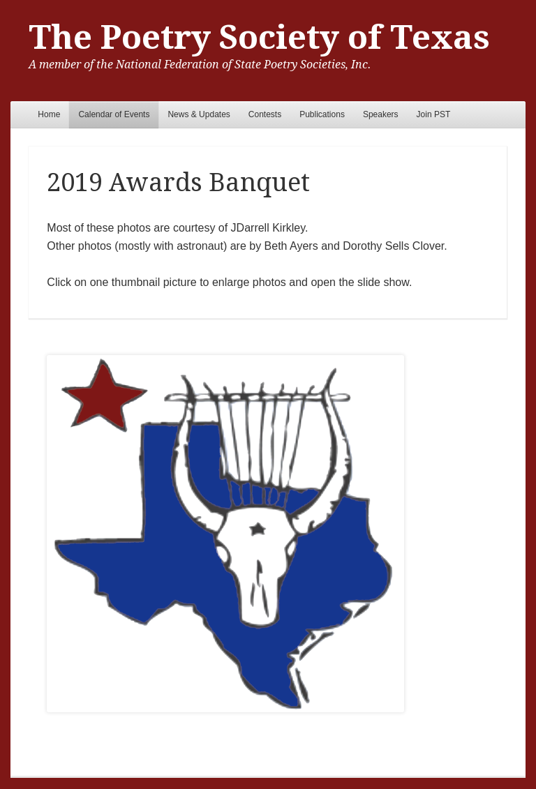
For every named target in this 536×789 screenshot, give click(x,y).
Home (49, 114)
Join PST (434, 114)
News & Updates (199, 114)
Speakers (381, 114)
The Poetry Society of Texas (259, 37)
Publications (322, 114)
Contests (264, 114)
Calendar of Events (113, 114)
